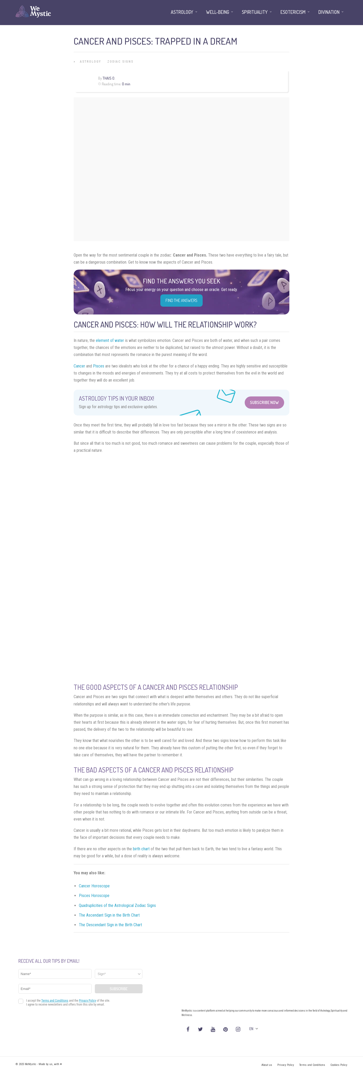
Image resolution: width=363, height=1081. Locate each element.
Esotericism (293, 12)
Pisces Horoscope (94, 895)
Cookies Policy (338, 1065)
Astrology (90, 61)
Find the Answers (181, 300)
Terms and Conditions (312, 1065)
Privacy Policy (285, 1065)
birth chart (141, 848)
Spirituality (255, 12)
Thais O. (109, 78)
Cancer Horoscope (94, 885)
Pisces (98, 366)
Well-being (217, 12)
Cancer (79, 366)
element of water (110, 340)
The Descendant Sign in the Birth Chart (110, 924)
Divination (328, 12)
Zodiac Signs (120, 61)
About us (266, 1065)
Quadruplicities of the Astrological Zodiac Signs (117, 905)
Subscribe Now (264, 402)
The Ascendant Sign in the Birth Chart (109, 915)
